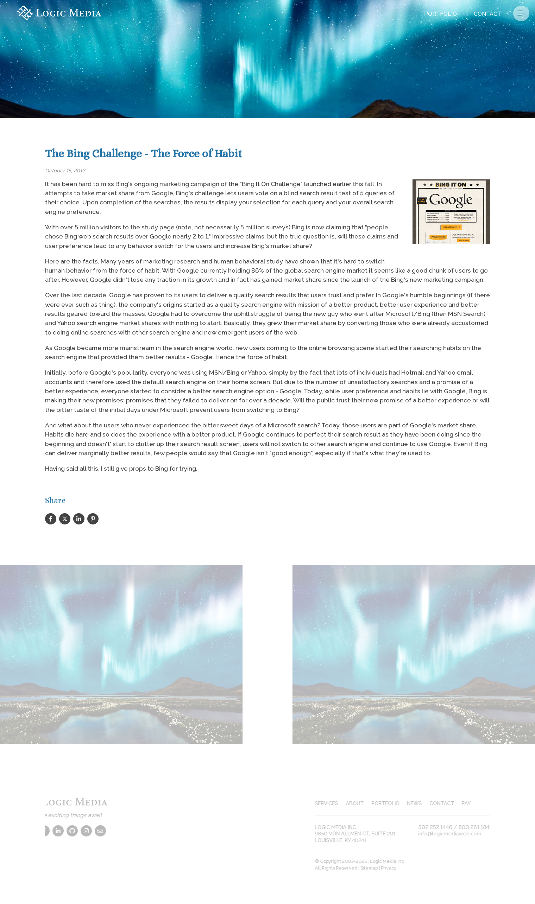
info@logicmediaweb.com (457, 833)
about (362, 803)
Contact (487, 14)
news (421, 803)
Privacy (396, 868)
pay (473, 803)
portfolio (392, 803)
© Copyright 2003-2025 (348, 861)
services (333, 803)
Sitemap (376, 868)
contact (449, 803)
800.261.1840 (483, 827)
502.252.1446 (443, 827)
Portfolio (440, 14)
